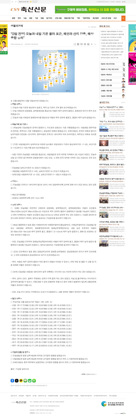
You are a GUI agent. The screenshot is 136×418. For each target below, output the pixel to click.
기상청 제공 (34, 2)
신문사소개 (14, 396)
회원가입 (118, 2)
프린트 (85, 44)
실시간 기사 (104, 102)
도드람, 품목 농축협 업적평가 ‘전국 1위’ (112, 43)
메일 (81, 44)
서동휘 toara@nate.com (17, 44)
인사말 (34, 396)
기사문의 (112, 2)
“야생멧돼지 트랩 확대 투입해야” (110, 40)
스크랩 (88, 44)
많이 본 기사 (104, 26)
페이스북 (12, 380)
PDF (115, 18)
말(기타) (49, 18)
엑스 (16, 380)
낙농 (24, 18)
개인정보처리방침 (53, 396)
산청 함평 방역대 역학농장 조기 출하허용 (112, 34)
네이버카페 (29, 380)
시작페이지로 (12, 2)
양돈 (30, 18)
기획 (78, 18)
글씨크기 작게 (95, 44)
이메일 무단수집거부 (86, 396)
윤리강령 (21, 396)
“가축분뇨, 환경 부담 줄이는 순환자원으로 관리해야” (112, 46)
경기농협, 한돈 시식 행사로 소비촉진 (111, 37)
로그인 (123, 2)
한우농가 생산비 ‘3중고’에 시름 (109, 58)
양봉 (42, 18)
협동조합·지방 (69, 18)
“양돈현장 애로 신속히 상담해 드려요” (111, 55)
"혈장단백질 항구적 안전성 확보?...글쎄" (112, 52)
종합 (13, 18)
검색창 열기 (123, 18)
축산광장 (96, 18)
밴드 (34, 380)
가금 (36, 18)
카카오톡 (21, 380)
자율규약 (28, 396)
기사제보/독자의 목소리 (103, 2)
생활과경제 (93, 27)
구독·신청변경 (113, 396)
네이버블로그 (25, 380)
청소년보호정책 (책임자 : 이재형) (69, 396)
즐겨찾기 (16, 2)
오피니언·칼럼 (106, 18)
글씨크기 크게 (92, 44)
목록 (78, 44)
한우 (19, 18)
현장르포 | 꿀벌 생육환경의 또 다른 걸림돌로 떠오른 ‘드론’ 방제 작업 (112, 31)
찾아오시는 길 (42, 396)
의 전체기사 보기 (88, 374)
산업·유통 (58, 18)
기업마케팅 (86, 18)
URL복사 (75, 44)
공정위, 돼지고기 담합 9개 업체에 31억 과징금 (112, 49)
